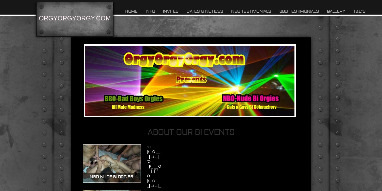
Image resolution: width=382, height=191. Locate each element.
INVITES (171, 11)
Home (131, 11)
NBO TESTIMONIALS (251, 11)
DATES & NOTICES (204, 11)
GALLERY (336, 11)
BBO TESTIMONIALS (299, 11)
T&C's (359, 11)
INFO (150, 11)
